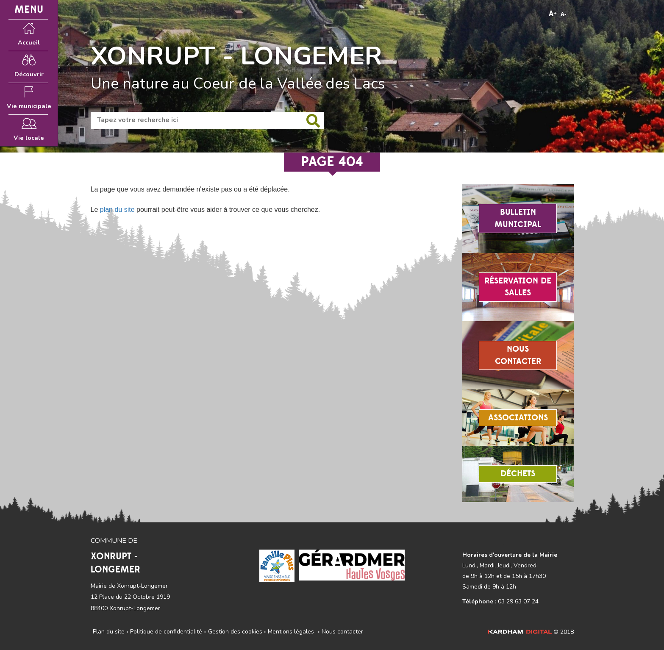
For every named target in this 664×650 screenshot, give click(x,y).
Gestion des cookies (235, 632)
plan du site (117, 209)
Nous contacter (342, 632)
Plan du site (109, 632)
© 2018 (531, 632)
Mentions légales (291, 632)
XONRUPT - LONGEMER (236, 56)
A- (564, 14)
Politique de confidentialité (166, 632)
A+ (553, 14)
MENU (28, 9)
